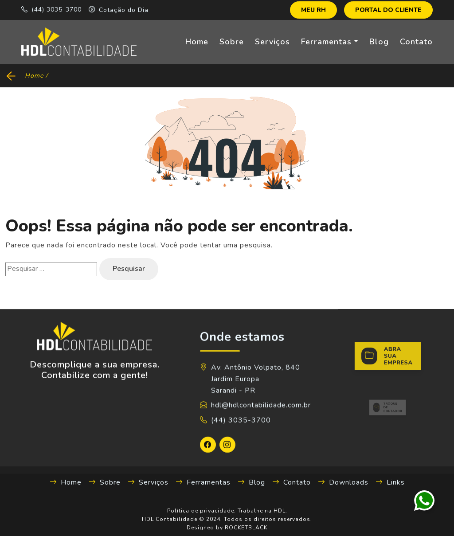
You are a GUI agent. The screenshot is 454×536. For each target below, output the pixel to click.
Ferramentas (326, 41)
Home (196, 41)
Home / (36, 75)
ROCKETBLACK (246, 527)
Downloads (343, 482)
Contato (416, 41)
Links (390, 482)
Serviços (272, 41)
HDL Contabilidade (169, 519)
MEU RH (313, 10)
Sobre (231, 41)
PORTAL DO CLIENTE (388, 10)
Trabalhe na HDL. (262, 510)
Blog (379, 41)
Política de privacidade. (201, 510)
